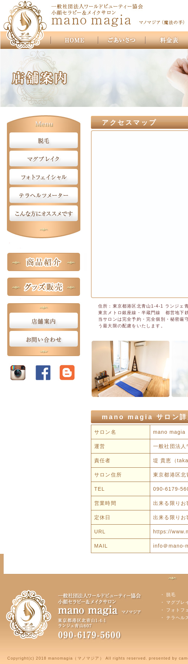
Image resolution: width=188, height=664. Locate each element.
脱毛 (171, 594)
